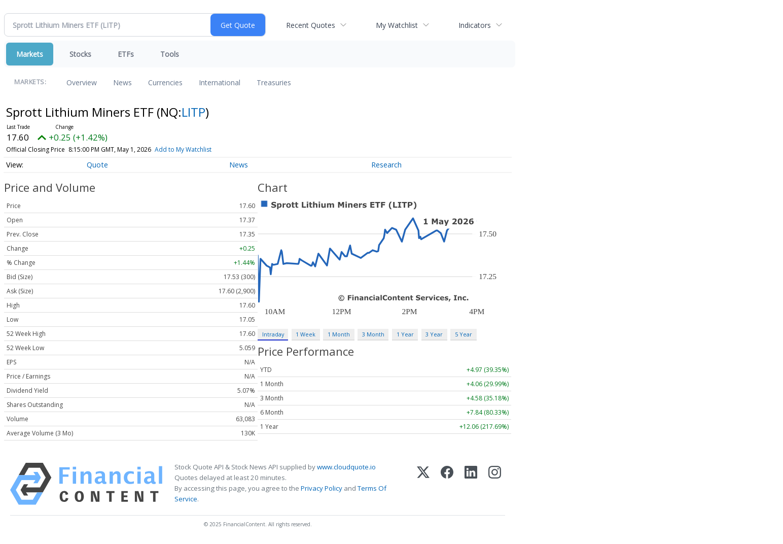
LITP (193, 112)
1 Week (305, 334)
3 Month (373, 334)
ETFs (126, 54)
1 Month (339, 334)
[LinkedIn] (470, 484)
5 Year (463, 334)
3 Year (434, 334)
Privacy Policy (321, 488)
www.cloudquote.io (346, 466)
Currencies (165, 82)
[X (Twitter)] (423, 484)
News (122, 82)
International (219, 82)
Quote (97, 164)
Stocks (80, 54)
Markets (29, 54)
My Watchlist (397, 25)
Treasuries (274, 82)
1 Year (405, 334)
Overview (81, 82)
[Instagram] (494, 484)
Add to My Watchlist (183, 149)
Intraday (273, 334)
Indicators (474, 25)
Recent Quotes (310, 25)
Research (386, 164)
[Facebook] (447, 484)
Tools (169, 54)
